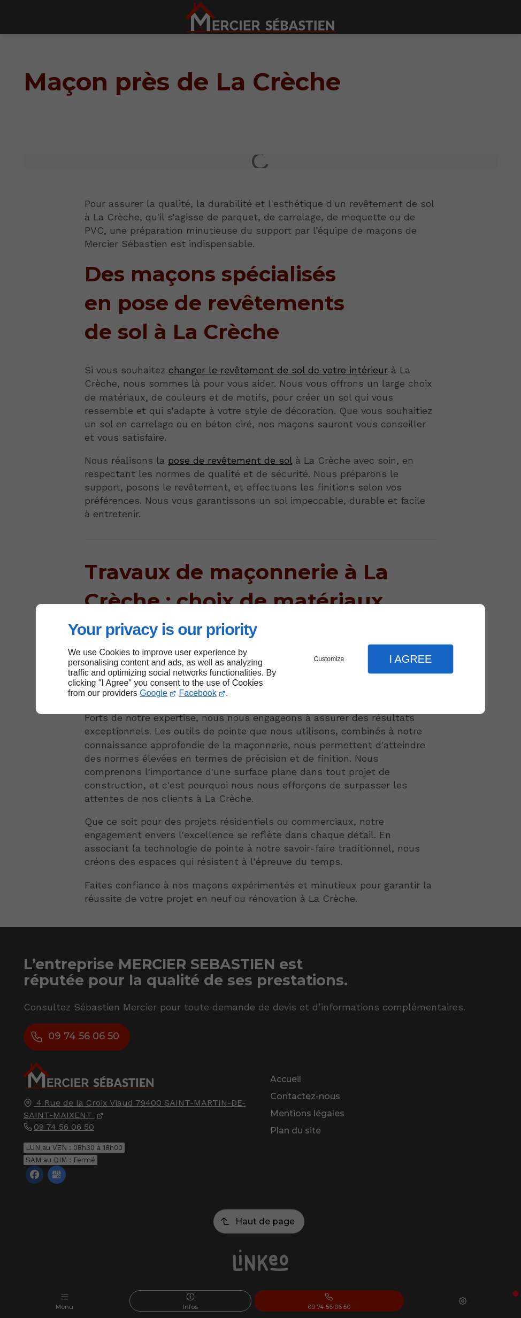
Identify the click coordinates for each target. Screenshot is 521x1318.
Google (153, 693)
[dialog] (260, 659)
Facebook (198, 693)
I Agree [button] (410, 659)
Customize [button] (329, 659)
